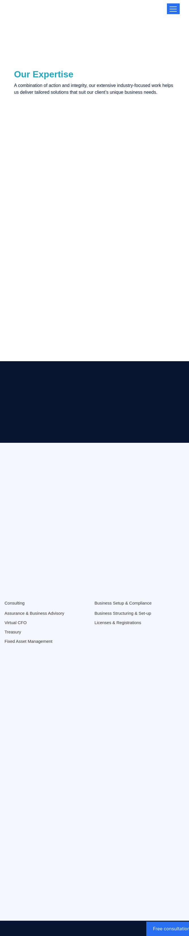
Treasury (13, 631)
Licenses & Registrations (117, 622)
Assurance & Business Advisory (34, 613)
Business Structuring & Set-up (122, 613)
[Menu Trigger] (173, 8)
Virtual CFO (16, 622)
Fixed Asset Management (28, 641)
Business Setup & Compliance (123, 603)
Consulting (15, 603)
